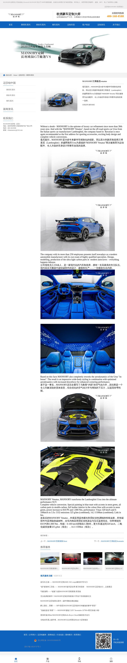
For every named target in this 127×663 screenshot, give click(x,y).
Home (15, 75)
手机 (79, 659)
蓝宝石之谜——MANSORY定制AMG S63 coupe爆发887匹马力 (64, 584)
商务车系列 (41, 25)
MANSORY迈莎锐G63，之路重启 (99, 588)
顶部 (111, 659)
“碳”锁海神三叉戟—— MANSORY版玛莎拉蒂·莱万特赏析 (62, 588)
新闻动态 (51, 636)
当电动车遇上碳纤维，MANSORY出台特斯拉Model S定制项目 (64, 621)
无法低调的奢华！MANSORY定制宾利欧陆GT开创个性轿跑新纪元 (65, 598)
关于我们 (116, 25)
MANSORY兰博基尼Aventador (112, 541)
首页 (11, 25)
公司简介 (32, 636)
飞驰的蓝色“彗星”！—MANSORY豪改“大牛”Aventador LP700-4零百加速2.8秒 (69, 612)
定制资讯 (101, 25)
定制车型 (71, 25)
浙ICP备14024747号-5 (32, 648)
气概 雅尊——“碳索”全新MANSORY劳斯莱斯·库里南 (60, 593)
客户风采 (86, 25)
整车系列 (56, 25)
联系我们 (120, 7)
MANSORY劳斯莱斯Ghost (57, 541)
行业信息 (60, 636)
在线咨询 (85, 105)
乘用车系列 (25, 25)
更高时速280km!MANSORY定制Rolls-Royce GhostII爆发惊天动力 (65, 617)
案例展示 (68, 636)
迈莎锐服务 (42, 636)
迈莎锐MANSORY (110, 7)
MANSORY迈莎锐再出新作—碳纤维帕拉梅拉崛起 (59, 602)
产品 (47, 659)
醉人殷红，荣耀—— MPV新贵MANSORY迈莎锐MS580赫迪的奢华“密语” (68, 607)
